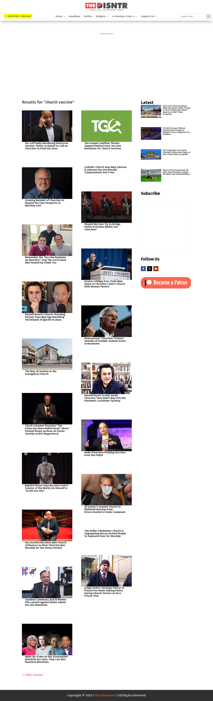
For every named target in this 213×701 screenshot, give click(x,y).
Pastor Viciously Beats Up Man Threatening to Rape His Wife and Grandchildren (176, 172)
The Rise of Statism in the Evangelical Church (40, 373)
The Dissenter (105, 695)
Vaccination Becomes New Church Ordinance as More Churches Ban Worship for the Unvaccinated (45, 545)
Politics (88, 16)
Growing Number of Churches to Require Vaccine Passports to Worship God (44, 203)
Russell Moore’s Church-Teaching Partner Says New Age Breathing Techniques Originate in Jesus (45, 317)
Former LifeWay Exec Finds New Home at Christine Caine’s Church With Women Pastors (104, 284)
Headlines (74, 16)
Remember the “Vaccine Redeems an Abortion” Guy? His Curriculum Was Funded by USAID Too (45, 260)
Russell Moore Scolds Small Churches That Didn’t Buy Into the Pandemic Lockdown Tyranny (105, 398)
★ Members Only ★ (123, 16)
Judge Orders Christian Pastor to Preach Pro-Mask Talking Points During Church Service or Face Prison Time (104, 591)
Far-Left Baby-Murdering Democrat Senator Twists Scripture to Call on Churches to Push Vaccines (46, 146)
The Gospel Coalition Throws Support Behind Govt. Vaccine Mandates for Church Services (102, 146)
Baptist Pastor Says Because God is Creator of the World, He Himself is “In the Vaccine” (46, 488)
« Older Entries (32, 675)
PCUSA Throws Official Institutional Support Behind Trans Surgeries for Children (176, 131)
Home (59, 16)
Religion (100, 16)
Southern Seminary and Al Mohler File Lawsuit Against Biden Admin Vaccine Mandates (45, 602)
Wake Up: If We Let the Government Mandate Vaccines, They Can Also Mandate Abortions (46, 659)
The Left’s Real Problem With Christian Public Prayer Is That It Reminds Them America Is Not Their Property (177, 110)
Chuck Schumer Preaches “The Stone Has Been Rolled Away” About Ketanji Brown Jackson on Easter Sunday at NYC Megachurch (47, 429)
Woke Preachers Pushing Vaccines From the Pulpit (105, 454)
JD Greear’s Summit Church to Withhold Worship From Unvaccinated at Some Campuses (105, 509)
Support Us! (147, 16)
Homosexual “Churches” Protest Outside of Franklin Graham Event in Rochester (105, 341)
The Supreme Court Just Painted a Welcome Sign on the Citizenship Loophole (176, 152)
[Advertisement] (106, 66)
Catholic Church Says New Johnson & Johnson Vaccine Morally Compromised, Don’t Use (105, 169)
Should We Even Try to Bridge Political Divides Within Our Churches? (102, 227)
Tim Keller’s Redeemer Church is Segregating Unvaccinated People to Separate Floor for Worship (105, 533)
